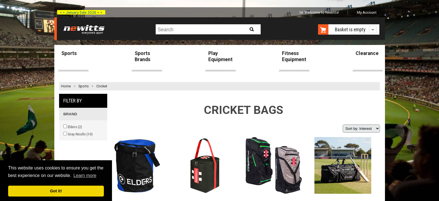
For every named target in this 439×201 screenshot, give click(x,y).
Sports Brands (142, 56)
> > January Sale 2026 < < (81, 12)
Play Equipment (220, 56)
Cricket (101, 86)
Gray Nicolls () (78, 134)
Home (66, 86)
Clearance (367, 53)
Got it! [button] (56, 191)
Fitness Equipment (294, 56)
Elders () (72, 127)
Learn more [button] (84, 175)
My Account (367, 12)
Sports (69, 53)
